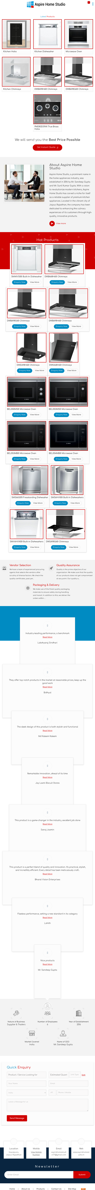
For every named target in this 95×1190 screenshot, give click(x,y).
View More (34, 282)
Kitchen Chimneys (12, 89)
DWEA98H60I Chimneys (28, 365)
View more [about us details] (61, 223)
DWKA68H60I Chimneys (60, 365)
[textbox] (75, 1075)
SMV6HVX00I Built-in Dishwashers (26, 542)
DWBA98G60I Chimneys (77, 89)
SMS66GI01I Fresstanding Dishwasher (30, 497)
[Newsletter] (38, 1174)
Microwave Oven (74, 51)
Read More (47, 637)
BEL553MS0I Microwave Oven (63, 409)
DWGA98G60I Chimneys (57, 542)
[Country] (26, 1093)
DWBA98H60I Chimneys (46, 89)
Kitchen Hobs (10, 51)
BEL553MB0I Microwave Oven (21, 453)
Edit (83, 1075)
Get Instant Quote (47, 147)
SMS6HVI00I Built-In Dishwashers (67, 497)
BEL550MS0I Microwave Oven (21, 409)
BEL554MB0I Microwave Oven (63, 453)
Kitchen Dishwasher (44, 51)
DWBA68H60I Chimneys (56, 277)
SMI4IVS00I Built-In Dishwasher (26, 277)
